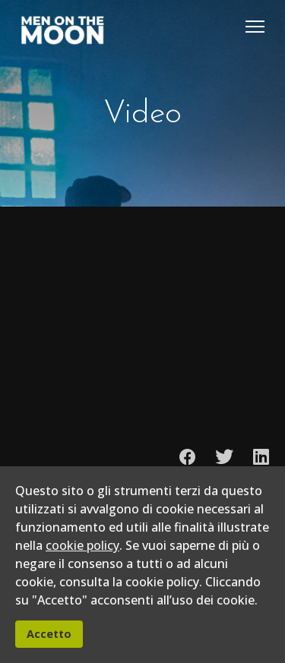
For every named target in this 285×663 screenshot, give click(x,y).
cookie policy (82, 545)
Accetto (49, 634)
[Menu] (254, 26)
